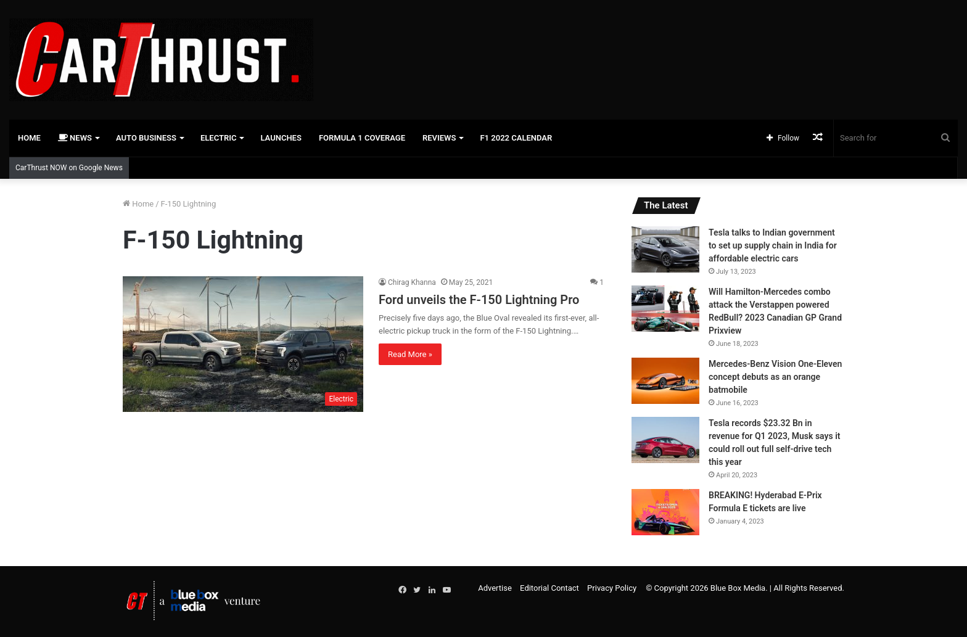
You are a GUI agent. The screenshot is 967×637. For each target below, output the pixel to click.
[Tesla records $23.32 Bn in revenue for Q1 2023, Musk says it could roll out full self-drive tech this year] (665, 440)
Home (29, 137)
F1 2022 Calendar (516, 137)
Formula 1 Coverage (362, 137)
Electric (218, 137)
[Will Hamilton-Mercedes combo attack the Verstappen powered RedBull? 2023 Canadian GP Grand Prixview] (665, 309)
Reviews (439, 137)
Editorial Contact (549, 588)
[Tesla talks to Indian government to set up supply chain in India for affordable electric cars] (665, 249)
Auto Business (146, 137)
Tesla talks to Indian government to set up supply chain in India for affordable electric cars (773, 245)
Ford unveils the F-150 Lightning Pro (479, 299)
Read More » (410, 354)
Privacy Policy (611, 588)
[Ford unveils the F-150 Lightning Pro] (243, 344)
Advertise (495, 588)
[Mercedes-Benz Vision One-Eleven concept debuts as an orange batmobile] (665, 381)
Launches (280, 137)
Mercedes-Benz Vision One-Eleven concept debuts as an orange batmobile (775, 377)
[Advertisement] (644, 40)
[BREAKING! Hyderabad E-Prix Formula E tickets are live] (665, 512)
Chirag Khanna (412, 282)
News (75, 137)
